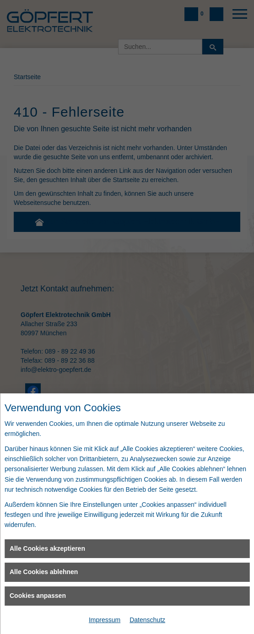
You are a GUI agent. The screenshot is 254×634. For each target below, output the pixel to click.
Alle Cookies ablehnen (44, 571)
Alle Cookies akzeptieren (47, 548)
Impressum (104, 619)
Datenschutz (147, 619)
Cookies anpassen (38, 595)
